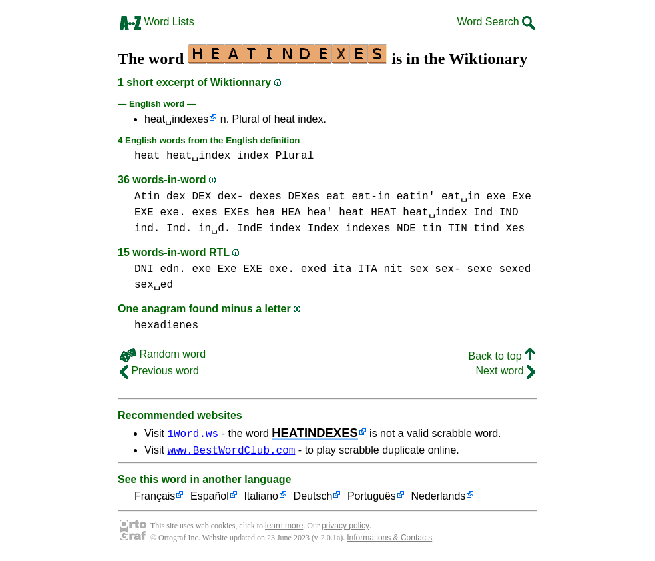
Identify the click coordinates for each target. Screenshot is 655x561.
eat (335, 196)
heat (147, 156)
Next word (505, 370)
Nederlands (438, 498)
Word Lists (157, 21)
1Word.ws (192, 433)
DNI (144, 269)
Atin (147, 196)
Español (209, 498)
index (253, 156)
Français (154, 498)
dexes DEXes (285, 196)
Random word (163, 354)
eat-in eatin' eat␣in (415, 196)
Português (371, 498)
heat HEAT (367, 212)
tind (486, 228)
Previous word (159, 370)
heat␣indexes (176, 119)
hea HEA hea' (294, 212)
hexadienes (166, 325)
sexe (479, 269)
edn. (172, 269)
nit (393, 269)
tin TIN (444, 228)
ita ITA (355, 269)
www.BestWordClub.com (231, 451)
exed (313, 269)
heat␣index (198, 156)
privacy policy (345, 527)
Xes (515, 228)
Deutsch (313, 498)
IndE (249, 228)
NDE (406, 228)
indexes (367, 228)
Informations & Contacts (389, 539)
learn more (284, 527)
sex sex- (435, 269)
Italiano (261, 498)
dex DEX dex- (204, 196)
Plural (295, 156)
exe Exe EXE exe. (243, 269)
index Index (304, 228)
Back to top (502, 356)
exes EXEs (220, 212)
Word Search (496, 21)
